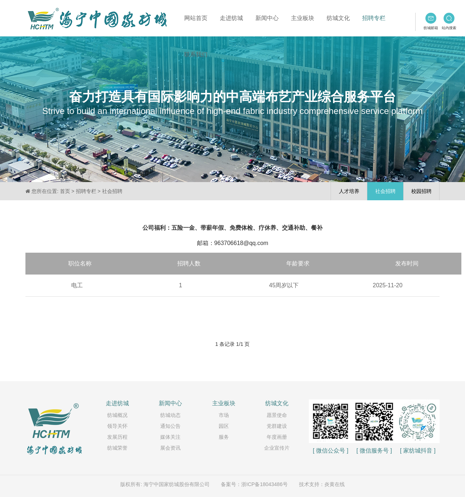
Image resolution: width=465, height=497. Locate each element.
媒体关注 (170, 437)
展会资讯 (170, 448)
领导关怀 (117, 426)
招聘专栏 (373, 18)
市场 (224, 415)
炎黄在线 (334, 484)
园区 (224, 426)
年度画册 (277, 437)
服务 (224, 437)
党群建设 (277, 426)
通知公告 (170, 426)
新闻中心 (267, 18)
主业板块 (302, 18)
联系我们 (195, 54)
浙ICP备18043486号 (264, 484)
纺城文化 (338, 18)
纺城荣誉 (117, 448)
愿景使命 (277, 415)
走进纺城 (231, 18)
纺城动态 (170, 415)
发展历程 (117, 437)
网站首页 (195, 18)
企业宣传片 (277, 448)
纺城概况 (117, 415)
